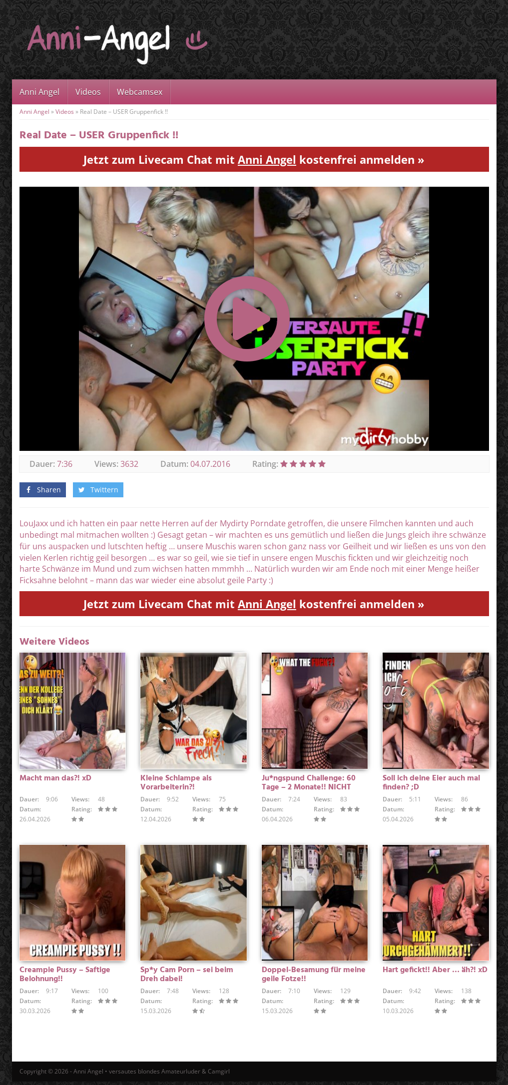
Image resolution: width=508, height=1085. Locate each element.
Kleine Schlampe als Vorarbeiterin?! (176, 784)
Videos (88, 91)
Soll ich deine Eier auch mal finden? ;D (431, 784)
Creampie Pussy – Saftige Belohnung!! (64, 978)
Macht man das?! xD (55, 779)
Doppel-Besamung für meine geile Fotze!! (314, 978)
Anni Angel (39, 91)
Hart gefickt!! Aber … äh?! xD (435, 973)
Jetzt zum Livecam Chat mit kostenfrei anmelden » (254, 159)
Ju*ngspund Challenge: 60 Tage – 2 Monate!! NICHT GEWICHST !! (309, 788)
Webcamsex (139, 91)
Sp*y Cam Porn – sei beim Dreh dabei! (186, 978)
